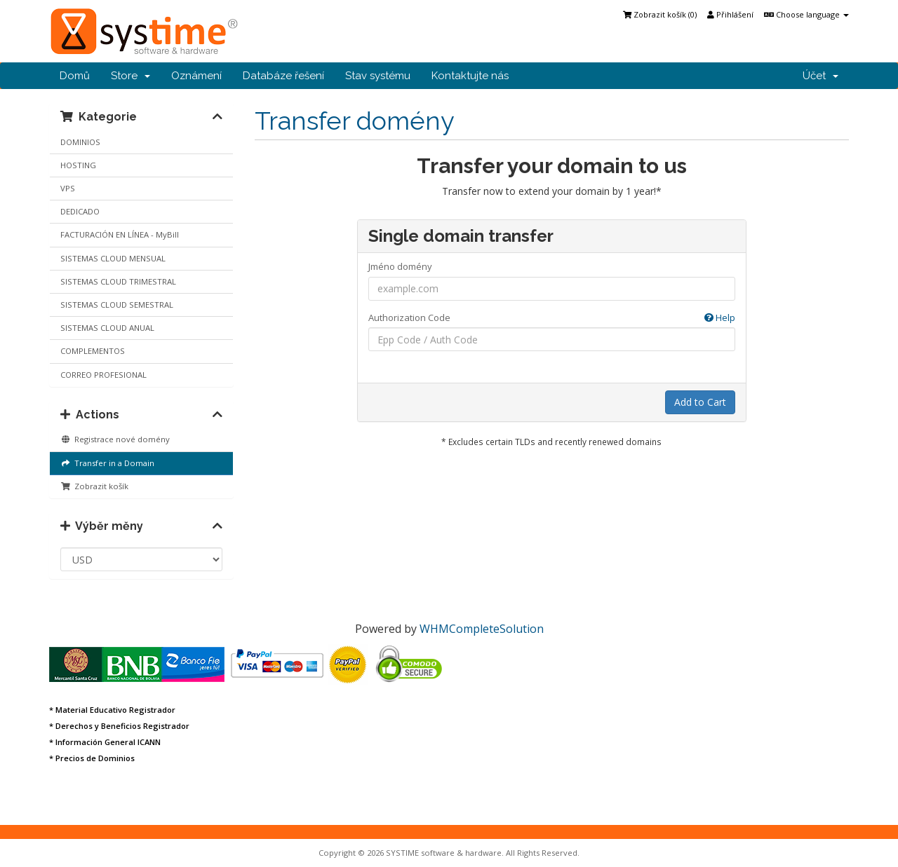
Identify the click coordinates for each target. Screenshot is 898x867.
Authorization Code (551, 318)
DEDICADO (80, 211)
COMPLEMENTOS (92, 351)
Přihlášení (730, 14)
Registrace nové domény (115, 439)
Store (130, 75)
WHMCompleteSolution (482, 628)
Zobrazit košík (94, 486)
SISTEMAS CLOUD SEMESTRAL (116, 304)
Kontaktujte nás (470, 75)
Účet (820, 75)
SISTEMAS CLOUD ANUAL (107, 327)
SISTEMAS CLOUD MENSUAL (113, 258)
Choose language (806, 14)
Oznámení (196, 75)
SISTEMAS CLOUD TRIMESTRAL (118, 281)
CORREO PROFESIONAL (103, 374)
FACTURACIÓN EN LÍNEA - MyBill (119, 234)
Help (719, 317)
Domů (75, 75)
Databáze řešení (283, 75)
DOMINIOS (80, 142)
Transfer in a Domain (107, 463)
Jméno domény (400, 266)
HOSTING (78, 165)
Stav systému (377, 75)
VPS (67, 188)
